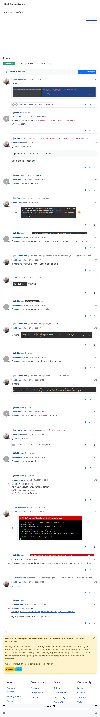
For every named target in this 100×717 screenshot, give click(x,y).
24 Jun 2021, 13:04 (38, 559)
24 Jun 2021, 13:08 (36, 582)
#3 (96, 143)
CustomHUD (60, 692)
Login (18, 669)
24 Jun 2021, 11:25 (36, 143)
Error (29, 146)
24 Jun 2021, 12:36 (36, 435)
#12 (95, 380)
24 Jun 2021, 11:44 (36, 260)
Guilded (81, 692)
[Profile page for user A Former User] (6, 119)
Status (10, 701)
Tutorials (58, 688)
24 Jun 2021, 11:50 (36, 328)
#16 (95, 480)
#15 (95, 457)
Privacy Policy (14, 696)
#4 (96, 180)
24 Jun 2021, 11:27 (36, 202)
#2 (96, 117)
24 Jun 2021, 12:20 (38, 412)
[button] (3, 713)
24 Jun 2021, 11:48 (38, 305)
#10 (95, 328)
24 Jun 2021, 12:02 (36, 380)
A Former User (17, 117)
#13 (95, 412)
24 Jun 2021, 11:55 (38, 357)
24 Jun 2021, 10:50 (36, 80)
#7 (96, 260)
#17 (95, 512)
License (34, 697)
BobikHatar (16, 80)
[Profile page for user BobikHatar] (6, 81)
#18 (95, 559)
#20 (95, 605)
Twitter (80, 702)
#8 (96, 278)
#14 (95, 435)
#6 (96, 237)
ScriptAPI (58, 702)
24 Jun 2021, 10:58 (38, 117)
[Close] (94, 638)
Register (10, 669)
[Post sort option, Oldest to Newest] (15, 72)
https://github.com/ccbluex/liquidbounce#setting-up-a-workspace (43, 611)
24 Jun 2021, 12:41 (38, 457)
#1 (96, 80)
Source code (36, 692)
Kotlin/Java (9, 64)
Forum (80, 688)
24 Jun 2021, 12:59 (36, 512)
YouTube (81, 697)
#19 (95, 582)
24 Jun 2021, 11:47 (36, 278)
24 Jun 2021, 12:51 (38, 480)
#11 (96, 357)
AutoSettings (60, 697)
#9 (96, 305)
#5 (96, 202)
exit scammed (17, 480)
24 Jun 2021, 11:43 (38, 237)
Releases (34, 688)
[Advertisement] (44, 35)
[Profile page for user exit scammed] (6, 482)
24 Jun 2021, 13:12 (38, 605)
